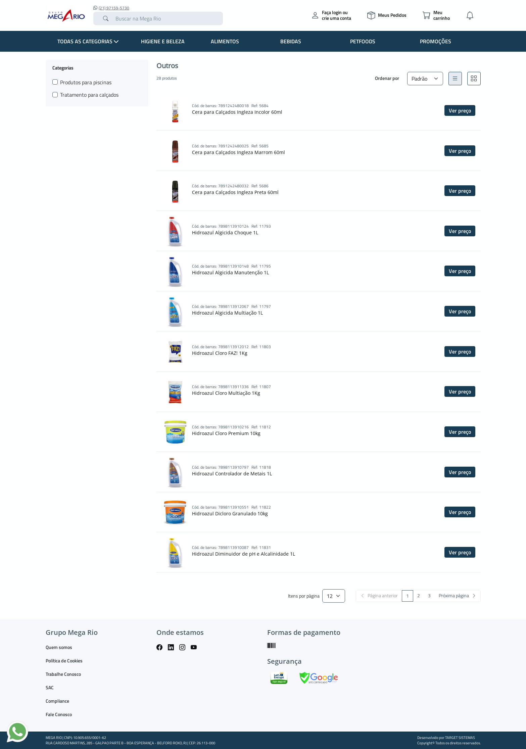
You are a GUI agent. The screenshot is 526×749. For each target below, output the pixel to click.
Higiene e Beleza (163, 41)
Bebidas (290, 41)
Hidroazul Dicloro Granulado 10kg (230, 513)
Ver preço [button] (460, 110)
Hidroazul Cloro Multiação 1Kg (226, 393)
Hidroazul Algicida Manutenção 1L (230, 272)
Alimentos (225, 41)
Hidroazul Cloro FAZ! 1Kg (219, 353)
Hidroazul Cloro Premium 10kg (226, 433)
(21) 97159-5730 (111, 8)
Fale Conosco (59, 714)
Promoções (435, 41)
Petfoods (362, 41)
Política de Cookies (64, 660)
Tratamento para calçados (89, 95)
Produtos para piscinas (85, 82)
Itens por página (304, 596)
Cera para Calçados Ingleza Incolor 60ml (237, 112)
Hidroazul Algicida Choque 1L (225, 232)
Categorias (63, 67)
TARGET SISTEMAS (460, 737)
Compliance (57, 700)
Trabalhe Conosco (63, 673)
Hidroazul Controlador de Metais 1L (232, 473)
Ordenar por (387, 78)
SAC (50, 687)
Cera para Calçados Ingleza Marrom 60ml (238, 152)
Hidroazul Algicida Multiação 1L (227, 313)
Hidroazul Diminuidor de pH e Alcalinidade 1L (243, 554)
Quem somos (59, 647)
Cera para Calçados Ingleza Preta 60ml (235, 192)
